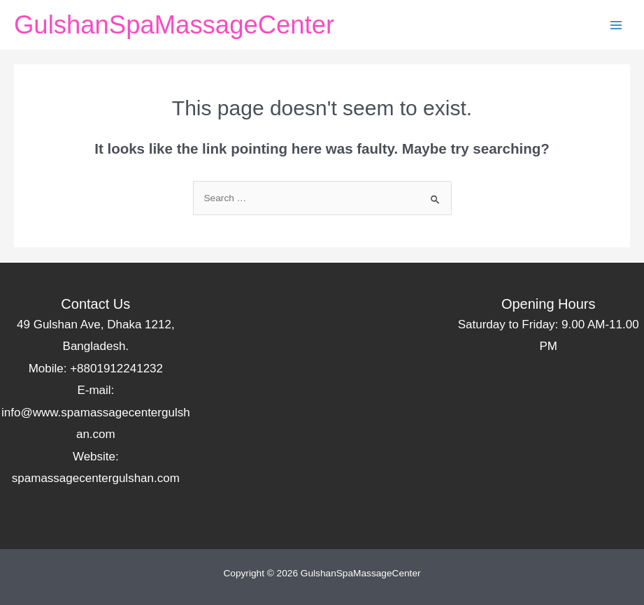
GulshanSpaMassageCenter (174, 24)
